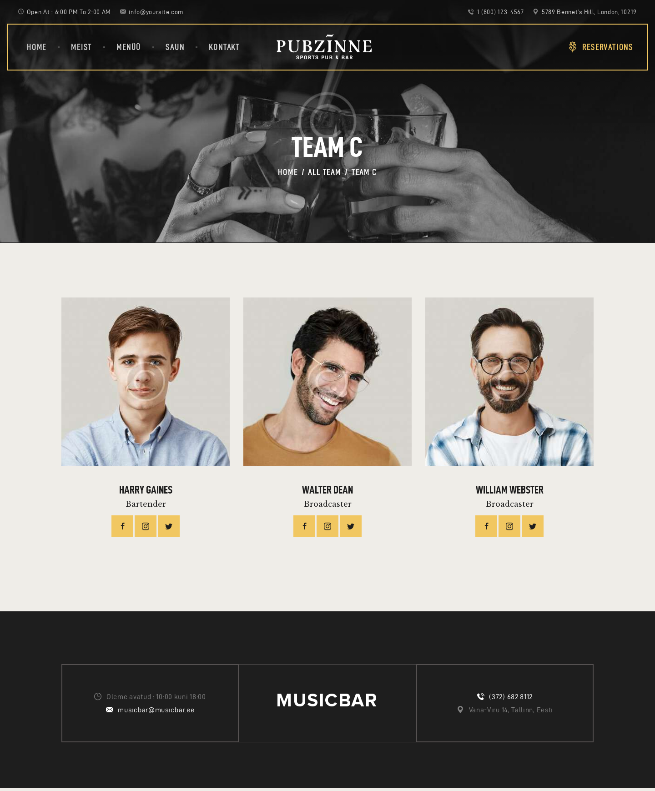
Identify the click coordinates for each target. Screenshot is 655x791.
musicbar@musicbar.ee (156, 712)
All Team (324, 172)
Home (287, 172)
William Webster (510, 491)
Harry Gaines (145, 491)
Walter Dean (327, 491)
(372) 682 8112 (511, 699)
